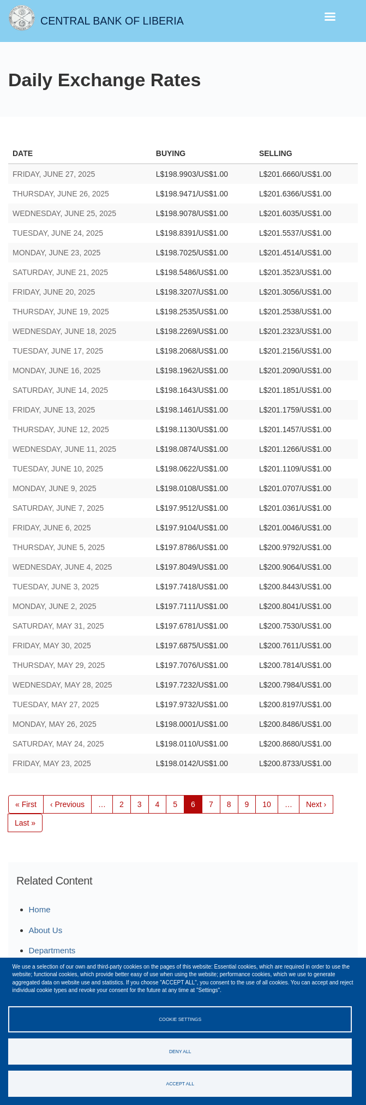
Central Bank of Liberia (112, 21)
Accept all (180, 1083)
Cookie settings (180, 1019)
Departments (52, 950)
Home (40, 909)
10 (270, 804)
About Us (46, 930)
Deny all (180, 1051)
